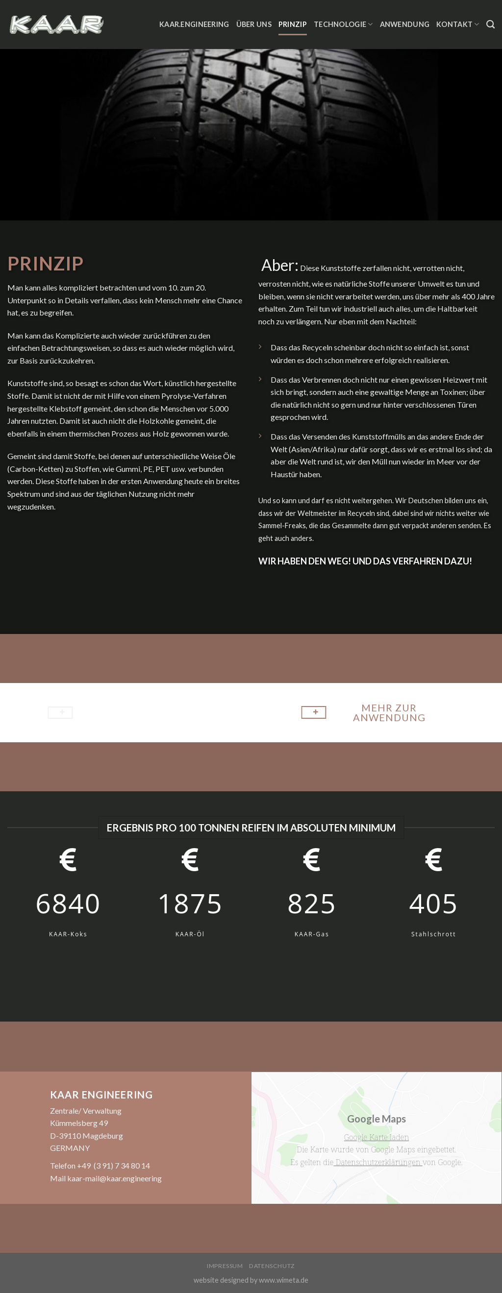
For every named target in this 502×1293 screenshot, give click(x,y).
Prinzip (292, 24)
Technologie (343, 24)
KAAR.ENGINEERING (194, 24)
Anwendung (405, 24)
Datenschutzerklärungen (378, 1162)
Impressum (225, 1265)
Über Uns (254, 24)
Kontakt (457, 24)
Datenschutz (272, 1265)
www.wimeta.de (283, 1280)
